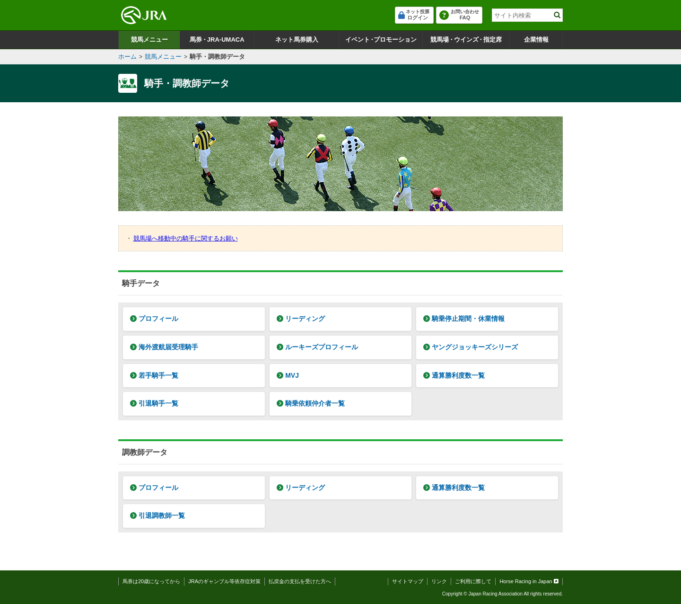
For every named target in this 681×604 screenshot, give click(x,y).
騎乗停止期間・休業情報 (464, 318)
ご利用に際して (473, 581)
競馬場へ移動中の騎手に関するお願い (185, 238)
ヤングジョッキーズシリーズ (470, 347)
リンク (439, 581)
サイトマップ (407, 581)
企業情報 (536, 39)
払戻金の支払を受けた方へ (300, 581)
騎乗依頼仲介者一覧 (311, 403)
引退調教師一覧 (157, 515)
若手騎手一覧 (154, 375)
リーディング (301, 318)
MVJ (288, 375)
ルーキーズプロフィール (317, 347)
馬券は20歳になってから (151, 581)
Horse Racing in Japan (529, 581)
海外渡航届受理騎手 (164, 347)
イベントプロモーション (381, 39)
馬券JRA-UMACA (217, 39)
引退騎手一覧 (154, 403)
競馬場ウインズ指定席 (466, 39)
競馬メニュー (149, 39)
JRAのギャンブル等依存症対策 (224, 581)
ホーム (127, 56)
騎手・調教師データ (217, 56)
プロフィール (154, 318)
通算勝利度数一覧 (454, 375)
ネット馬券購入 (296, 39)
